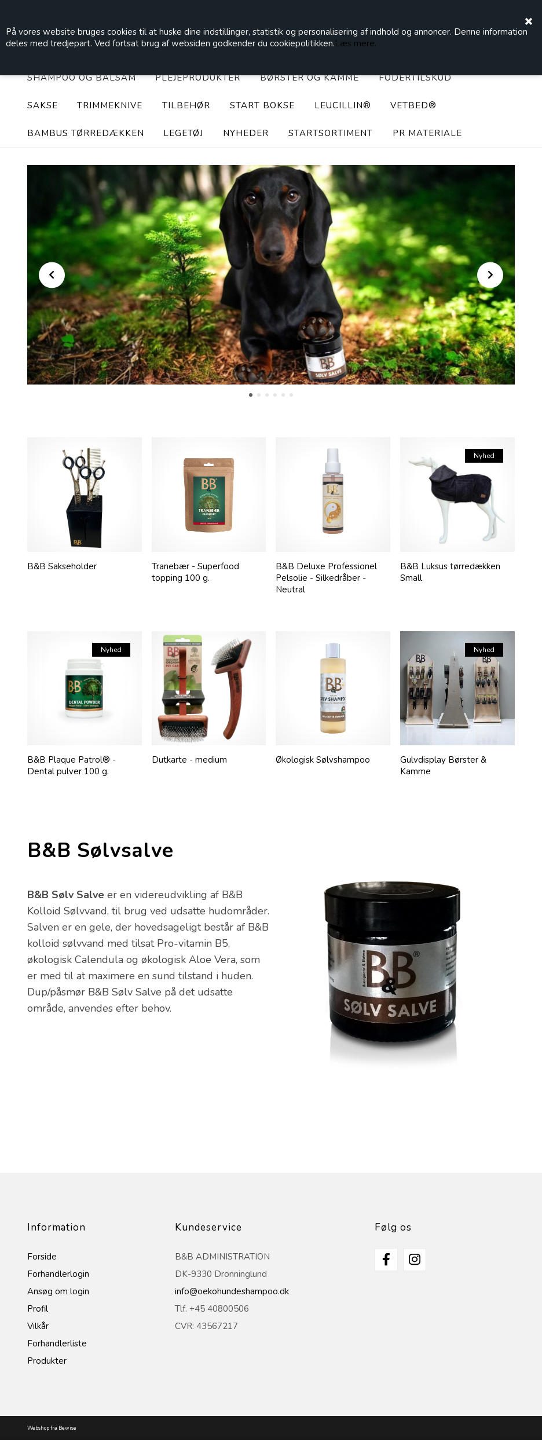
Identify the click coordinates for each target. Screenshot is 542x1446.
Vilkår (38, 1326)
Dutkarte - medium (189, 760)
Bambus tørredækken (85, 133)
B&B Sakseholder (62, 566)
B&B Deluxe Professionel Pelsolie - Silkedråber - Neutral (326, 578)
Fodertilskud (415, 77)
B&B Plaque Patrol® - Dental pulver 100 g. (71, 765)
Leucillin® (342, 105)
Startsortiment (330, 133)
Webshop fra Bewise (51, 1428)
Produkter (47, 1361)
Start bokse (262, 105)
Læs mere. (355, 43)
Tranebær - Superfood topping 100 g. (195, 572)
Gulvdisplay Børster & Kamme (443, 765)
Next (490, 275)
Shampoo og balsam (81, 77)
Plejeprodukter (197, 77)
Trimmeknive (109, 105)
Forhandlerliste (57, 1343)
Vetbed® (413, 105)
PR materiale (427, 133)
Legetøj (183, 133)
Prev (52, 275)
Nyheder (246, 133)
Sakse (42, 105)
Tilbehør (186, 105)
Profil (37, 1309)
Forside (42, 1256)
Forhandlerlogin (58, 1274)
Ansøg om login (58, 1291)
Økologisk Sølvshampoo (323, 760)
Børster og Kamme (309, 77)
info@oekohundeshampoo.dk (232, 1291)
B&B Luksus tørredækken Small (450, 572)
